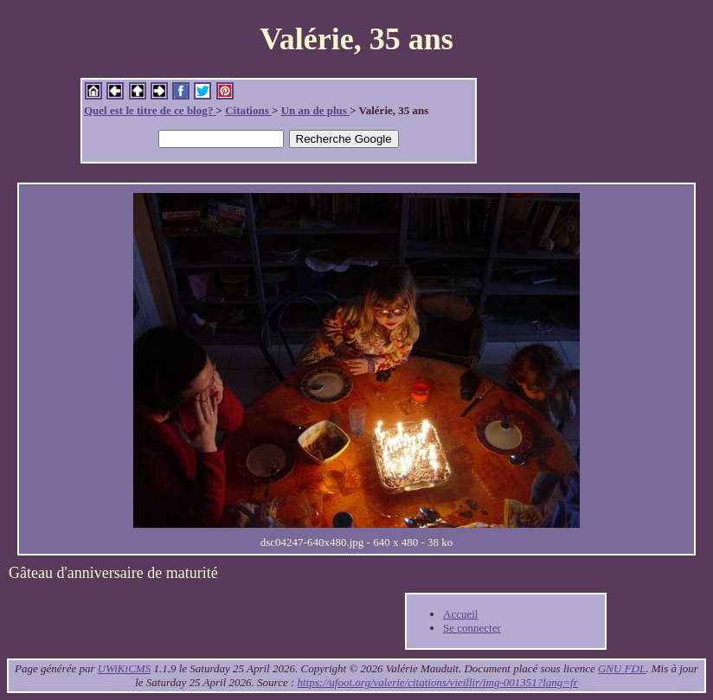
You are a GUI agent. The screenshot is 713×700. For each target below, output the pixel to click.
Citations (248, 110)
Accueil (460, 613)
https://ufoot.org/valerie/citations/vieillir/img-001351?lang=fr (438, 682)
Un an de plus (315, 110)
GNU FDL (622, 668)
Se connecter (472, 627)
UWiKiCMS (124, 668)
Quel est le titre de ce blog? (149, 110)
